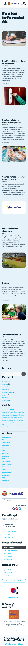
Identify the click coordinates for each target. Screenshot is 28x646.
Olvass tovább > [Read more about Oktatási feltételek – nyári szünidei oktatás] (5, 197)
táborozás (5, 397)
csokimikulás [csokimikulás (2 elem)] (5, 412)
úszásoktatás (5, 400)
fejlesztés (4, 389)
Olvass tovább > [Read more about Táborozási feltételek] (5, 360)
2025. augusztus (6, 437)
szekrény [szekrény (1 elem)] (8, 422)
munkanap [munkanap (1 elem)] (20, 417)
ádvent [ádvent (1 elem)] (14, 424)
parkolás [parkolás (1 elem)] (10, 420)
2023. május (5, 453)
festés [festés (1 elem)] (23, 412)
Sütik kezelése (8, 553)
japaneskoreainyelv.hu (14, 597)
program (4, 395)
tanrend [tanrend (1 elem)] (20, 422)
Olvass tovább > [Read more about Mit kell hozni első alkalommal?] (5, 249)
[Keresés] (24, 374)
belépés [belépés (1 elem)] (7, 409)
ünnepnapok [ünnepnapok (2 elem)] (10, 427)
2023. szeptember (7, 448)
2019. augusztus (6, 478)
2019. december (6, 475)
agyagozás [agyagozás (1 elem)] (4, 409)
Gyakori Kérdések (8, 570)
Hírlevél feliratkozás (9, 573)
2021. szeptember (6, 472)
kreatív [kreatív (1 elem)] (12, 417)
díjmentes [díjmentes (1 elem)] (12, 412)
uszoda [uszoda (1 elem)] (11, 424)
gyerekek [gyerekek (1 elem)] (3, 415)
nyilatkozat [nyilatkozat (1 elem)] (4, 420)
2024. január (5, 445)
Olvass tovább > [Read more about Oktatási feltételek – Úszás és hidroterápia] (5, 83)
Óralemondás (24, 4)
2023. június (5, 450)
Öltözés (5, 282)
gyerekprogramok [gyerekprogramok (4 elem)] (13, 415)
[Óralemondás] (24, 3)
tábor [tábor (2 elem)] (3, 425)
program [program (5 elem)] (16, 420)
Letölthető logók (8, 576)
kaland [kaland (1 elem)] (9, 417)
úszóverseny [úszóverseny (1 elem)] (4, 426)
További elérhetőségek (10, 531)
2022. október (6, 461)
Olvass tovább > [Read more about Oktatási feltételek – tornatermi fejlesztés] (5, 142)
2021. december (6, 469)
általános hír (5, 381)
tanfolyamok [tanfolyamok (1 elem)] (17, 422)
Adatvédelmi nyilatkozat (10, 550)
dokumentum (5, 387)
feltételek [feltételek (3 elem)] (17, 412)
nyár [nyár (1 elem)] (7, 420)
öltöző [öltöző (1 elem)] (17, 424)
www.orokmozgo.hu (14, 630)
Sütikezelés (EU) (8, 559)
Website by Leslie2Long (14, 644)
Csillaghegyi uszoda (9, 537)
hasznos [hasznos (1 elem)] (22, 415)
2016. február (5, 480)
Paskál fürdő (7, 534)
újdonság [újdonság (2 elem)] (21, 425)
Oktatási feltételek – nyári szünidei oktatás (13, 178)
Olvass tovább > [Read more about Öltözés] (5, 300)
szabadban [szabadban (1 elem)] (4, 422)
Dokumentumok (8, 556)
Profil (5, 4)
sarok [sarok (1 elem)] (22, 420)
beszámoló (5, 384)
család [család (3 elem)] (12, 409)
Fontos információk (7, 392)
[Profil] (5, 3)
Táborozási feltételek (11, 334)
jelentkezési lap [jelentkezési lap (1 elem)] (4, 417)
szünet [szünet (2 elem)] (12, 422)
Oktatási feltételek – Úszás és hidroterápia (14, 62)
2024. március (6, 442)
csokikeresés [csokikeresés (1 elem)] (17, 409)
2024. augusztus (6, 440)
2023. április (5, 456)
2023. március (6, 459)
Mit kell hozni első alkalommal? (10, 230)
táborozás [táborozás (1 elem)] (7, 424)
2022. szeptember (7, 464)
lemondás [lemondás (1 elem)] (15, 417)
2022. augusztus (6, 467)
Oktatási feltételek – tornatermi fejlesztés (11, 121)
